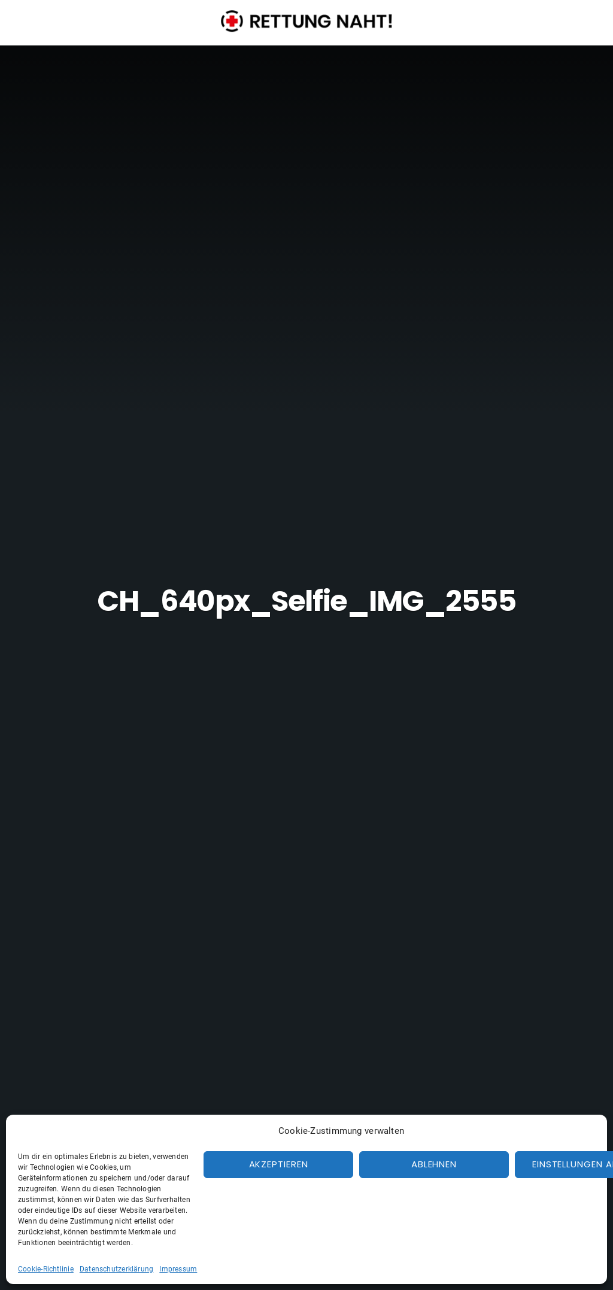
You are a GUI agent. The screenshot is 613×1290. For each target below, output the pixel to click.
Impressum (178, 1269)
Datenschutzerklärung (117, 1269)
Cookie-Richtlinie (46, 1269)
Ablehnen (434, 1164)
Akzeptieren (278, 1164)
